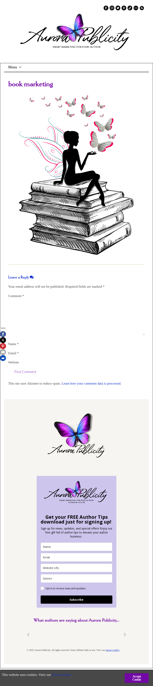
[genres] (76, 578)
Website (13, 362)
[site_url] (76, 568)
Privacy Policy (62, 675)
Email (13, 353)
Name (13, 344)
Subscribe (76, 599)
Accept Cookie (136, 678)
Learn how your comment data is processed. (91, 383)
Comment (16, 296)
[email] (76, 557)
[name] (76, 546)
